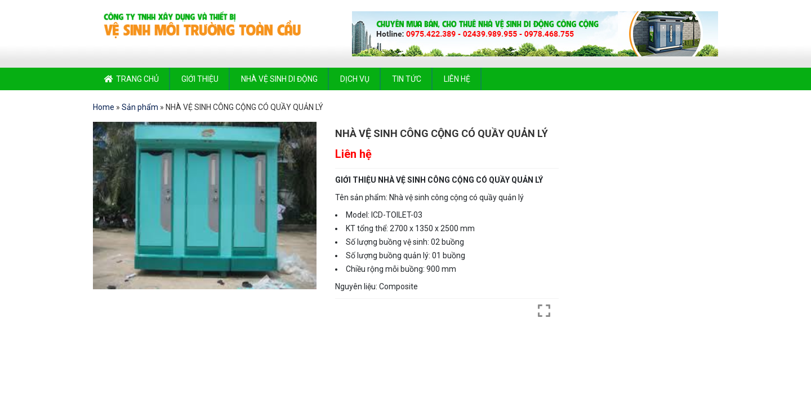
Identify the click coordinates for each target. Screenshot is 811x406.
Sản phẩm (140, 107)
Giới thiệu (200, 78)
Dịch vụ (354, 78)
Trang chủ (137, 78)
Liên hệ (457, 78)
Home (103, 107)
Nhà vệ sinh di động (279, 78)
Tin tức (406, 78)
